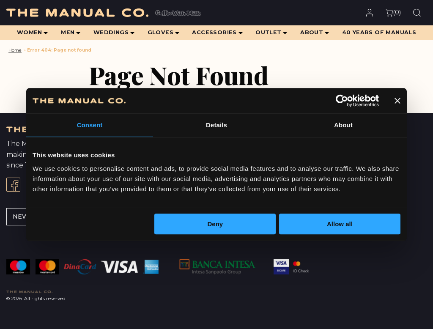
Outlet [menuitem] (269, 32)
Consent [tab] (90, 125)
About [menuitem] (312, 32)
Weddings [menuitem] (110, 32)
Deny (215, 224)
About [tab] (343, 125)
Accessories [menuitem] (214, 32)
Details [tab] (216, 125)
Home (15, 50)
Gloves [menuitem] (160, 32)
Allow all (340, 224)
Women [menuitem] (28, 32)
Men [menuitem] (67, 32)
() (393, 12)
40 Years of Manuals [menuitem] (380, 32)
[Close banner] (397, 101)
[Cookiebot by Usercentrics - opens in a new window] (342, 100)
